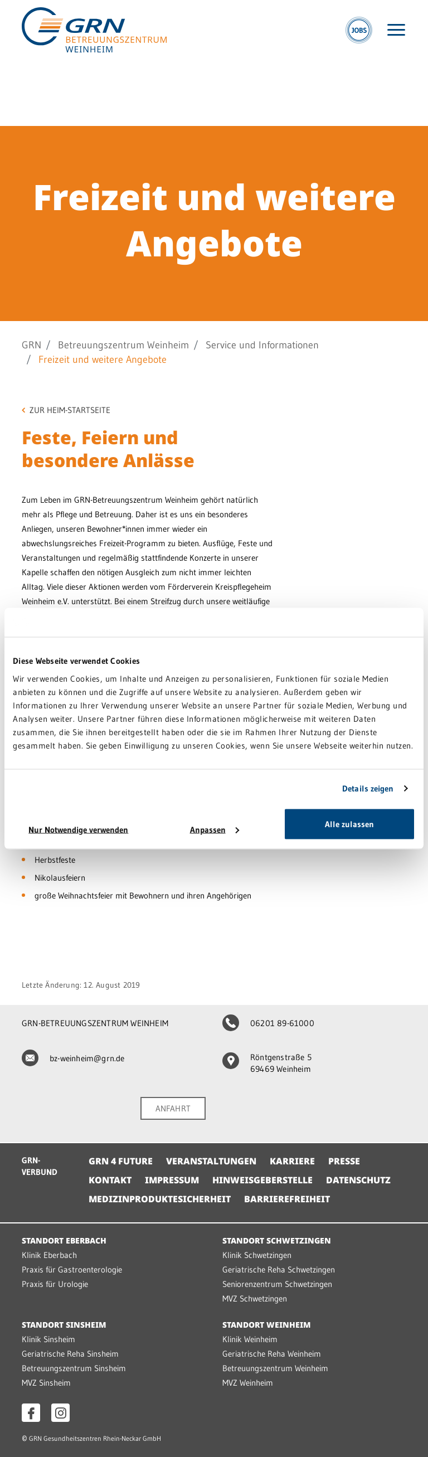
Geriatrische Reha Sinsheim (70, 1353)
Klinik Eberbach (49, 1255)
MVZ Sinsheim (46, 1382)
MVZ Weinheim (247, 1382)
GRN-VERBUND (39, 1166)
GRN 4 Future (121, 1161)
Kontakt (110, 1180)
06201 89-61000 (268, 1023)
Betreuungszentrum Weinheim (123, 345)
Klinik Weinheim (250, 1339)
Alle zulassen (349, 823)
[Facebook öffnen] (31, 1412)
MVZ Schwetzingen (254, 1298)
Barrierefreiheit (287, 1199)
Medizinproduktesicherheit (160, 1199)
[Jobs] (359, 30)
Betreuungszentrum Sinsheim (74, 1368)
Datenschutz (358, 1180)
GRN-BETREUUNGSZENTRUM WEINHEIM (95, 1023)
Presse (344, 1161)
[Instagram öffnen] (60, 1412)
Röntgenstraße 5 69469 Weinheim (267, 1063)
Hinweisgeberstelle (262, 1180)
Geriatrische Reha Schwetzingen (278, 1269)
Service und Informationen (262, 345)
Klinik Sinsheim (48, 1339)
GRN (31, 345)
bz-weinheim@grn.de (73, 1058)
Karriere (292, 1161)
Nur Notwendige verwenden (78, 829)
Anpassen (214, 829)
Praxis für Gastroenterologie (72, 1269)
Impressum (172, 1180)
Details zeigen (367, 788)
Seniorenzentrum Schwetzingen (277, 1284)
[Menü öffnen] (396, 30)
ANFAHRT (173, 1108)
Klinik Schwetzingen (256, 1255)
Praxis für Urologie (55, 1284)
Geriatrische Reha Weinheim (271, 1353)
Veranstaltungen (211, 1161)
